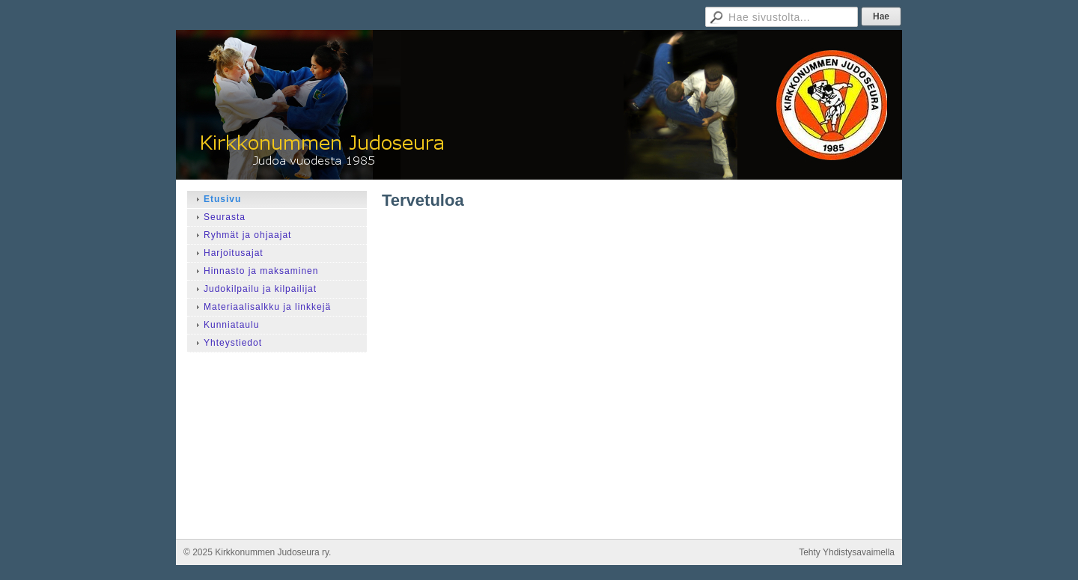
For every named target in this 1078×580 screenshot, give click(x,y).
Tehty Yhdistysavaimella (847, 552)
